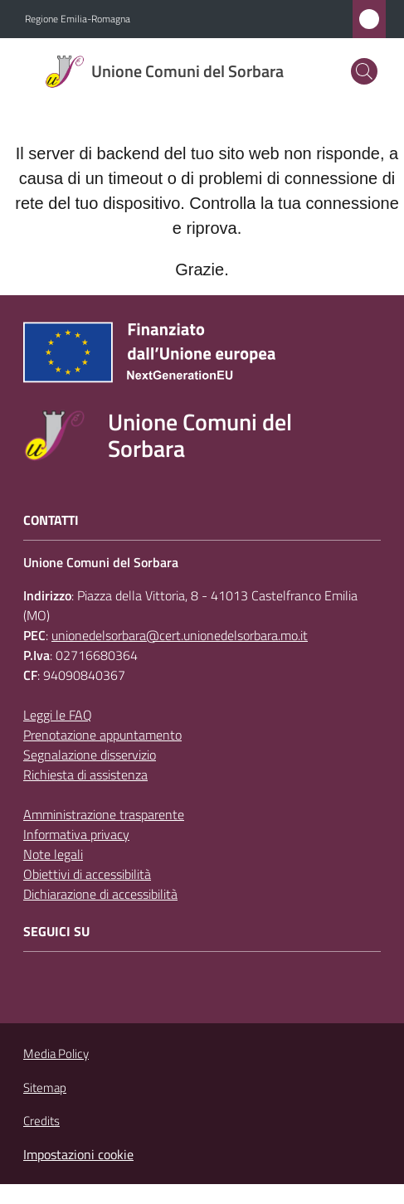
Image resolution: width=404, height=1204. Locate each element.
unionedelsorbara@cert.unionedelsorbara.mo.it (179, 635)
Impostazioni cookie (78, 1154)
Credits (41, 1121)
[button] (364, 71)
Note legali (53, 854)
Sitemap (44, 1087)
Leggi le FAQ (57, 715)
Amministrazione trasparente (103, 814)
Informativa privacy (76, 834)
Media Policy (56, 1053)
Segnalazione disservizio (89, 755)
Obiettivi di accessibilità (87, 874)
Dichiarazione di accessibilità (100, 894)
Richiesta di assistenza (85, 774)
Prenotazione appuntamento (102, 735)
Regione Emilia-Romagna (77, 19)
